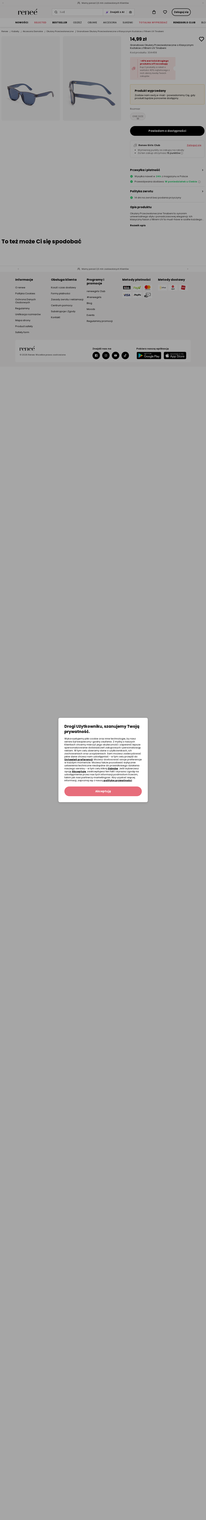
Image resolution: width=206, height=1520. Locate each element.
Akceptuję (79, 771)
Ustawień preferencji (78, 759)
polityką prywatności (117, 780)
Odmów (113, 768)
